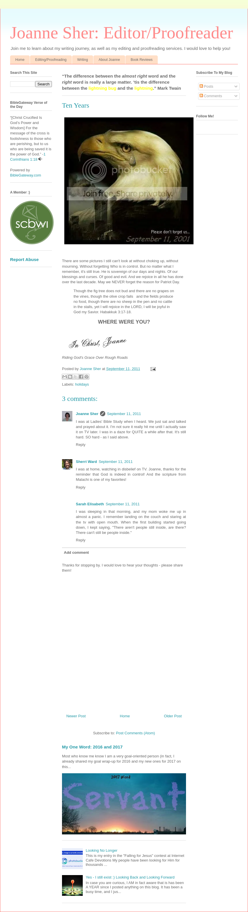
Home (20, 60)
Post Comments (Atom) (135, 733)
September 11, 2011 (124, 414)
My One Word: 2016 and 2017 (92, 746)
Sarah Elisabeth (90, 504)
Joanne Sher (87, 414)
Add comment (76, 552)
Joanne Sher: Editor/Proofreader (121, 32)
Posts (206, 86)
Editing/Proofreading (51, 60)
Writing (82, 60)
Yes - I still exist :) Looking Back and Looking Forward (130, 877)
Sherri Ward (86, 461)
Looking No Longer (101, 850)
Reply (80, 444)
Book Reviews (142, 60)
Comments (211, 96)
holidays (82, 384)
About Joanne (109, 60)
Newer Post (76, 716)
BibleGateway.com (25, 175)
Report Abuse (24, 259)
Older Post (173, 716)
